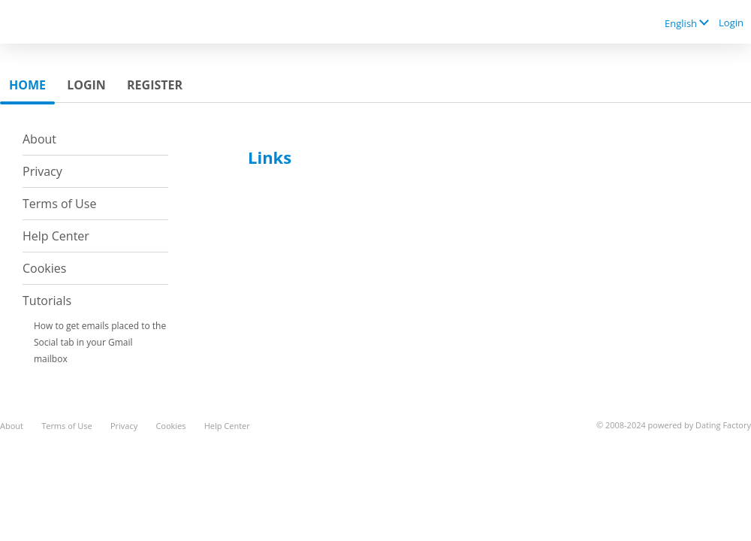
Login (731, 22)
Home (27, 85)
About (39, 139)
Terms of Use (59, 203)
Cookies (44, 268)
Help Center (56, 236)
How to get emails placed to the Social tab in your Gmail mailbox (100, 342)
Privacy (42, 171)
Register (154, 85)
